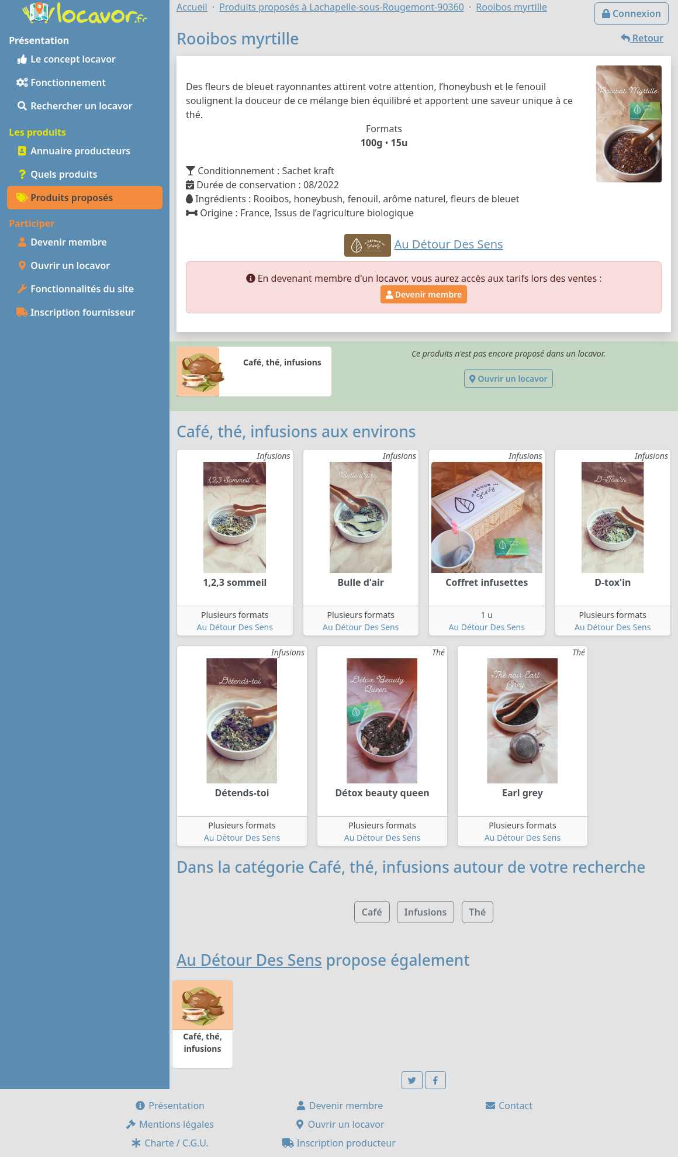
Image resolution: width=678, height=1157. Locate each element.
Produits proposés (64, 197)
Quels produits (57, 174)
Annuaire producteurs (73, 150)
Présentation (169, 1105)
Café (372, 912)
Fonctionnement (61, 82)
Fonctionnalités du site (75, 288)
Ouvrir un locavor (63, 265)
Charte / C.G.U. (169, 1143)
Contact (508, 1105)
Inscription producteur (339, 1143)
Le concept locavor (66, 59)
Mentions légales (169, 1124)
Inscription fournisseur (75, 312)
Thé (477, 912)
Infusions (425, 912)
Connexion (631, 13)
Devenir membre (61, 242)
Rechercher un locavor (74, 105)
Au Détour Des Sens (235, 627)
